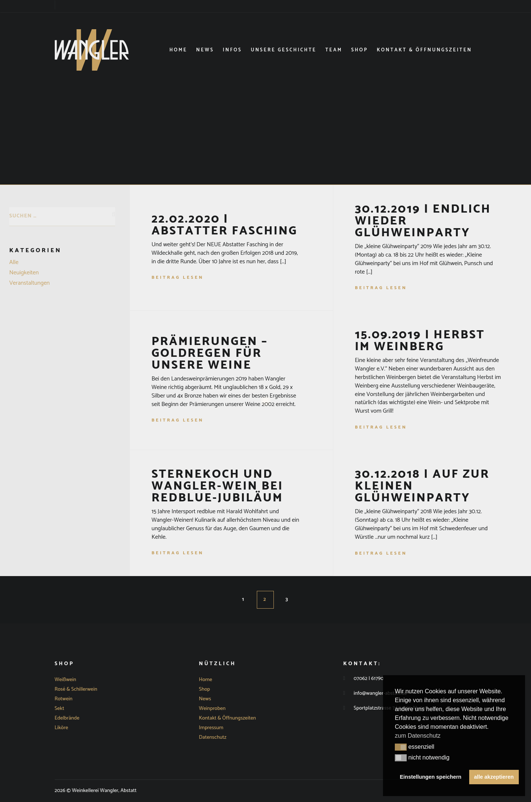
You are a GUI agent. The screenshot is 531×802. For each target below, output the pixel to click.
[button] (401, 747)
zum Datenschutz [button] (418, 735)
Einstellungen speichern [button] (430, 777)
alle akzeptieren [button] (494, 777)
